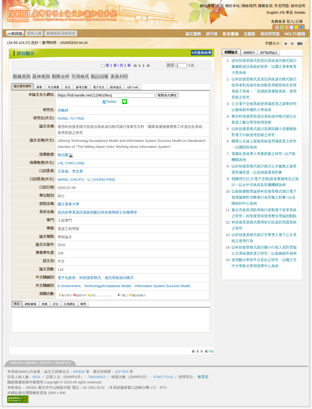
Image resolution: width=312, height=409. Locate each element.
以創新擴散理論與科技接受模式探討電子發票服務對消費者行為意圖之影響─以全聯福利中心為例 (264, 197)
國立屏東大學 (68, 204)
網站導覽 (207, 6)
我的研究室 (63, 363)
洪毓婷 (63, 110)
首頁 (220, 6)
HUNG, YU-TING (71, 118)
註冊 (299, 21)
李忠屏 (77, 171)
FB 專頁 (286, 12)
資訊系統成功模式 (119, 278)
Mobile (300, 12)
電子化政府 (67, 278)
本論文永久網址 (41, 95)
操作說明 (298, 6)
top (211, 351)
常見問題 (281, 6)
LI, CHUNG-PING (101, 179)
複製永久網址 (167, 95)
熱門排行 (46, 363)
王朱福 (63, 171)
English (272, 12)
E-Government (69, 286)
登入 (290, 21)
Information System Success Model (162, 286)
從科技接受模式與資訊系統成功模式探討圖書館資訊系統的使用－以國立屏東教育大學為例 (264, 67)
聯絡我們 (249, 6)
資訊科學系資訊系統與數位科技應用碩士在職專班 (97, 212)
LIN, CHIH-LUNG (71, 163)
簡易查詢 (16, 363)
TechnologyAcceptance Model (107, 286)
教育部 (203, 377)
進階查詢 (31, 363)
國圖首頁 (265, 6)
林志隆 (63, 155)
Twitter (111, 102)
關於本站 (232, 6)
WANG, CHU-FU (71, 179)
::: (198, 6)
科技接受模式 (90, 278)
